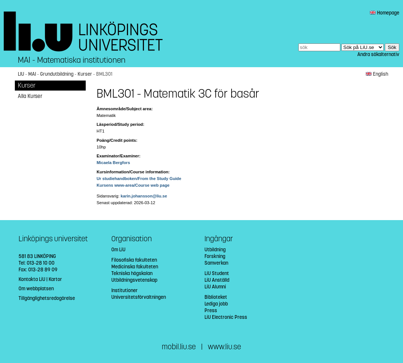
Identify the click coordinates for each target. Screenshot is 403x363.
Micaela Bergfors (113, 162)
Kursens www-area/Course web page (132, 185)
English (377, 74)
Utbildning (215, 249)
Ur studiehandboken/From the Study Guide (138, 178)
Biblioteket (215, 297)
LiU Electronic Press (225, 317)
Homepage (384, 13)
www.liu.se (224, 346)
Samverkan (216, 263)
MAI (32, 74)
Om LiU (118, 249)
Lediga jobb (216, 304)
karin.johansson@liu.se (144, 196)
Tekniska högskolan (132, 273)
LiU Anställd (216, 280)
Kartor (55, 279)
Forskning (214, 256)
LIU (21, 74)
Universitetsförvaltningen (138, 297)
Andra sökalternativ (378, 54)
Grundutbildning (56, 74)
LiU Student (216, 273)
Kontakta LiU (32, 279)
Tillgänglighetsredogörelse (47, 298)
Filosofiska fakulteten (134, 260)
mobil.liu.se (179, 346)
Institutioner (124, 290)
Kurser (85, 74)
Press (210, 310)
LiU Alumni (215, 287)
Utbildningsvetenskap (134, 280)
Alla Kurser (30, 96)
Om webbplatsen (36, 288)
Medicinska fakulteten (134, 267)
